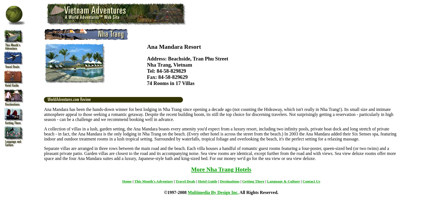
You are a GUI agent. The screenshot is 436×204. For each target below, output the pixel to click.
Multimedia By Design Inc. (213, 192)
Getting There (253, 181)
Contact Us (311, 181)
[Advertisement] (416, 112)
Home (127, 181)
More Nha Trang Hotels (221, 169)
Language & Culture (283, 181)
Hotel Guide (207, 181)
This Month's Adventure (153, 181)
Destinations (229, 181)
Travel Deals (185, 181)
